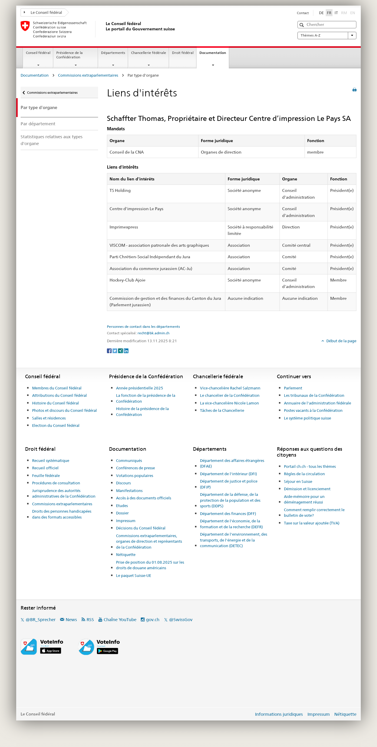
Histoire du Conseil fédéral (55, 403)
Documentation (214, 54)
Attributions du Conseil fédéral (59, 395)
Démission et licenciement (307, 488)
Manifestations (129, 490)
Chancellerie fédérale (148, 52)
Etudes (122, 505)
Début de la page (340, 340)
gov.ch (152, 619)
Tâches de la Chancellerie (222, 410)
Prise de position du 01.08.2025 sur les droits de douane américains (150, 565)
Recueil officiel (45, 467)
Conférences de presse (135, 467)
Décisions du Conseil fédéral (141, 528)
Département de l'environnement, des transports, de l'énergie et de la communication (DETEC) (233, 540)
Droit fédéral (183, 52)
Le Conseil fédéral (43, 12)
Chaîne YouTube (120, 619)
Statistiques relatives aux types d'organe (51, 140)
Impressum (125, 520)
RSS (90, 619)
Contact (303, 13)
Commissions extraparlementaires (88, 75)
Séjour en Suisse (298, 481)
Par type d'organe (39, 107)
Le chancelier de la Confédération (229, 395)
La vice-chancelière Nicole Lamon (229, 403)
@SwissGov (180, 619)
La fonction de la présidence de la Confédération (145, 398)
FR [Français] (329, 12)
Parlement (293, 388)
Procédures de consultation (56, 483)
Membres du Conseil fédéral (57, 388)
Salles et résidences (49, 418)
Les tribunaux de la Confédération (314, 395)
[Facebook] (110, 350)
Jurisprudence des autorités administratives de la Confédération (63, 493)
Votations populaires (134, 475)
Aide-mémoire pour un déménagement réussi (304, 499)
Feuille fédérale (46, 475)
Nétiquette (125, 554)
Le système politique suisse (307, 418)
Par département (38, 123)
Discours (123, 483)
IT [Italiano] (336, 12)
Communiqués (129, 460)
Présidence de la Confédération (69, 54)
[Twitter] (115, 350)
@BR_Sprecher (41, 619)
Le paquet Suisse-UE (133, 575)
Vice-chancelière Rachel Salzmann (230, 388)
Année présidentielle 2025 (139, 388)
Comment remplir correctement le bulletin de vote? (314, 512)
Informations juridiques (279, 714)
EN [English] (352, 12)
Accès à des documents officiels (143, 498)
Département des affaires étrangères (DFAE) (232, 463)
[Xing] (121, 350)
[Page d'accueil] (104, 29)
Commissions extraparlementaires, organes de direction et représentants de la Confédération (149, 541)
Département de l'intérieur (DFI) (228, 473)
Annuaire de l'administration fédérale (317, 403)
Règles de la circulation (304, 473)
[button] (302, 25)
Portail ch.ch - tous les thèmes (310, 466)
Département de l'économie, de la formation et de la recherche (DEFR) (231, 524)
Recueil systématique (50, 460)
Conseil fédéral (38, 52)
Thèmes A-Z (327, 35)
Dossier (122, 513)
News (71, 619)
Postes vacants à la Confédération (313, 410)
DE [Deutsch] (321, 12)
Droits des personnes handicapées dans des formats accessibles (61, 514)
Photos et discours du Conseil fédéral (64, 410)
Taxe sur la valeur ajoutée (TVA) (311, 523)
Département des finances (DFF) (228, 513)
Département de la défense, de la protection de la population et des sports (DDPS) (230, 500)
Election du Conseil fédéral (56, 425)
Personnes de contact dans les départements (143, 327)
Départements (113, 52)
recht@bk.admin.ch (153, 333)
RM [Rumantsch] (344, 12)
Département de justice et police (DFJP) (228, 484)
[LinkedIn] (126, 350)
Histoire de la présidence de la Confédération (142, 411)
